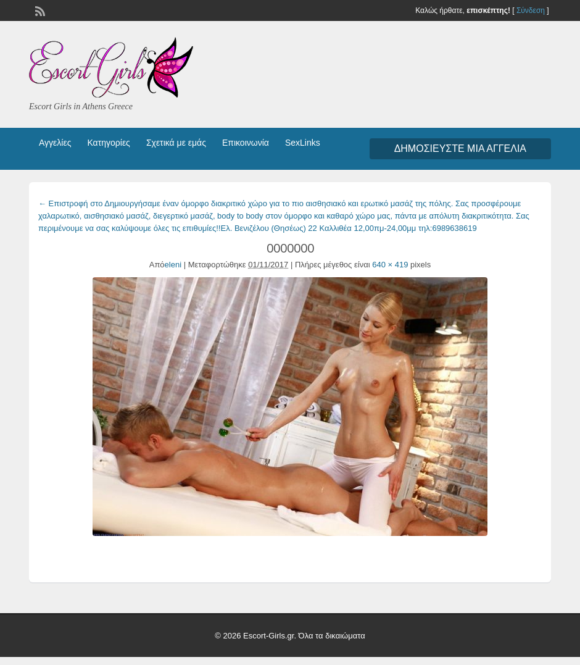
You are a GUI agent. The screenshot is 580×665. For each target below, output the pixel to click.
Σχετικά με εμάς (176, 143)
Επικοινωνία (245, 143)
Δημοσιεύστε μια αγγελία (460, 148)
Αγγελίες (55, 143)
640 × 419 (390, 264)
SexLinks (302, 143)
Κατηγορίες (108, 143)
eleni (173, 264)
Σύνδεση (530, 10)
